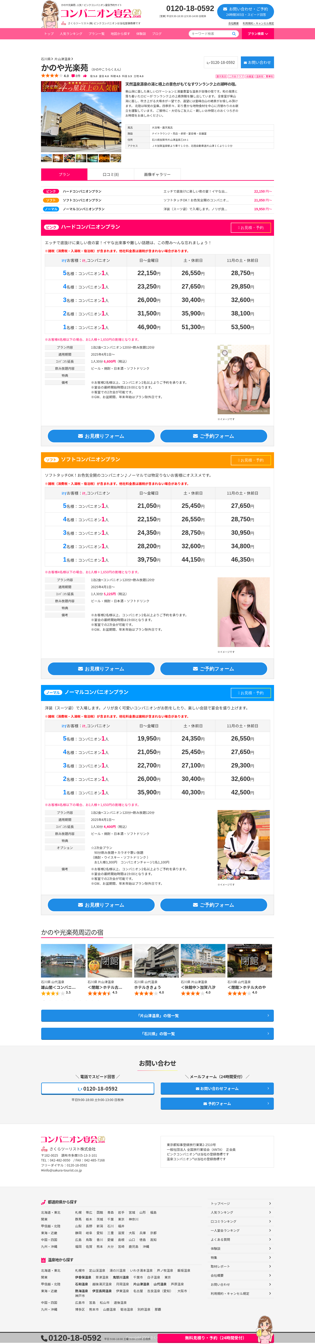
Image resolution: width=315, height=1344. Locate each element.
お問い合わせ (257, 62)
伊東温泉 (122, 1292)
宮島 (92, 1303)
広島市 (80, 1303)
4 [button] (62, 1002)
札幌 (78, 1213)
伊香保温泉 (83, 1278)
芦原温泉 (177, 1285)
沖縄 (54, 1247)
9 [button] (92, 1002)
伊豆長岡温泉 (102, 1292)
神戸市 (80, 1296)
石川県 (74, 44)
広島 (78, 1240)
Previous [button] (45, 972)
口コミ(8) (110, 174)
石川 (110, 1227)
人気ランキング (71, 33)
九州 (44, 1247)
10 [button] (98, 1002)
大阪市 (182, 1292)
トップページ (53, 44)
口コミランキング (224, 1222)
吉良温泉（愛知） (160, 1292)
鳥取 (89, 1240)
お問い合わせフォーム (217, 1090)
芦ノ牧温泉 (165, 1271)
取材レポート (220, 1267)
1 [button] (44, 1002)
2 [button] (50, 1002)
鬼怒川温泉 (121, 1278)
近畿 (54, 1234)
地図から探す (120, 33)
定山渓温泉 (97, 1271)
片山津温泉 (91, 44)
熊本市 (94, 1310)
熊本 (100, 1247)
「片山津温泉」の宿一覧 (157, 1016)
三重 (110, 1234)
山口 (132, 1240)
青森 (110, 1213)
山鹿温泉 (109, 1310)
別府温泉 (143, 1310)
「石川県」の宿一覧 (157, 1035)
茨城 (100, 1220)
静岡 (78, 1234)
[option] (81, 122)
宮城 (132, 1213)
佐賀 (89, 1247)
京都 (153, 1234)
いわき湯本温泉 (141, 1271)
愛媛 (110, 1240)
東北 (57, 1213)
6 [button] (74, 1002)
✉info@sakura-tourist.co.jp (61, 1171)
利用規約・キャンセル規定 (258, 23)
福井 (121, 1227)
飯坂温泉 (183, 1271)
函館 (100, 1213)
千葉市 (138, 1278)
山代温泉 (160, 1285)
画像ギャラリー (157, 174)
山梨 (78, 1227)
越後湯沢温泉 (102, 1285)
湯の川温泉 (117, 1271)
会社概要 (233, 23)
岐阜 (89, 1234)
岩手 (121, 1213)
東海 (44, 1234)
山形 (142, 1213)
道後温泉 (120, 1303)
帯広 (89, 1213)
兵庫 (142, 1234)
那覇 (158, 1310)
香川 (100, 1240)
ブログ (157, 33)
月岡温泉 (122, 1285)
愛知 (100, 1234)
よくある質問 (220, 1240)
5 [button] (68, 1002)
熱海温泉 (81, 1292)
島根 (121, 1240)
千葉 (110, 1220)
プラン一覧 (96, 33)
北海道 (46, 1213)
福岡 (78, 1247)
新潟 (100, 1227)
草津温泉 (102, 1278)
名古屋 (138, 1292)
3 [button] (56, 1002)
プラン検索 (256, 33)
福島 (153, 1213)
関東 (44, 1220)
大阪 (132, 1234)
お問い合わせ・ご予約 (245, 11)
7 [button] (80, 1002)
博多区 (80, 1310)
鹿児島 (133, 1247)
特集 (214, 1258)
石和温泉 (81, 1285)
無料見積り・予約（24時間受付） (215, 1338)
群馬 (78, 1220)
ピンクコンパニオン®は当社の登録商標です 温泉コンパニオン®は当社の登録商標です (198, 1158)
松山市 (104, 1303)
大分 (110, 1247)
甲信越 (46, 1227)
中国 (44, 1240)
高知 (153, 1240)
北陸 (57, 1227)
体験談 (141, 33)
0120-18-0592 (190, 8)
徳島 (142, 1240)
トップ (49, 33)
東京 (121, 1220)
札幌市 (80, 1271)
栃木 (89, 1220)
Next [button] (270, 972)
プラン (64, 174)
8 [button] (86, 1002)
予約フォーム (217, 1105)
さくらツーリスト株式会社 (72, 1150)
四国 (54, 1240)
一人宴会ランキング (225, 1231)
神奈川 (133, 1220)
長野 (89, 1227)
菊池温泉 (126, 1310)
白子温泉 (153, 1278)
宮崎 (121, 1247)
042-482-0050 (60, 1161)
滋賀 (121, 1234)
